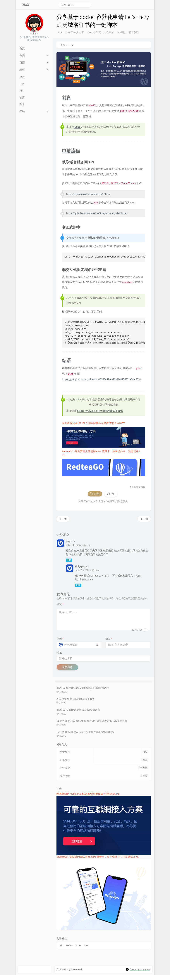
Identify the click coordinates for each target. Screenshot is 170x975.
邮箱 (108, 638)
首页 (62, 44)
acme (78, 945)
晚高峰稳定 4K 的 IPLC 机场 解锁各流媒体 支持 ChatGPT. (93, 423)
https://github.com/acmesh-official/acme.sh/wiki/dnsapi (97, 213)
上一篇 (63, 519)
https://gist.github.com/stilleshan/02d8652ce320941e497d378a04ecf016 (101, 379)
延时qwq (80, 566)
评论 (60, 604)
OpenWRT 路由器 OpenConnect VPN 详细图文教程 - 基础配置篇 (91, 720)
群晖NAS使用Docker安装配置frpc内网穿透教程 (82, 688)
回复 (69, 560)
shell (86, 945)
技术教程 (134, 32)
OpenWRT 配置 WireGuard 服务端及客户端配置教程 (85, 732)
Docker (69, 945)
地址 (59, 652)
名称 (60, 638)
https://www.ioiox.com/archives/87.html (88, 194)
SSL (61, 945)
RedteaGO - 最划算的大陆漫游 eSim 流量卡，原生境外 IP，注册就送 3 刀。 (98, 856)
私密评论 (137, 630)
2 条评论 (108, 32)
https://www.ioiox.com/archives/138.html (100, 410)
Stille (59, 32)
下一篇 (144, 519)
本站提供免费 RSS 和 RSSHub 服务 (75, 698)
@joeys (79, 575)
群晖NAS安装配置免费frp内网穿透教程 (78, 710)
